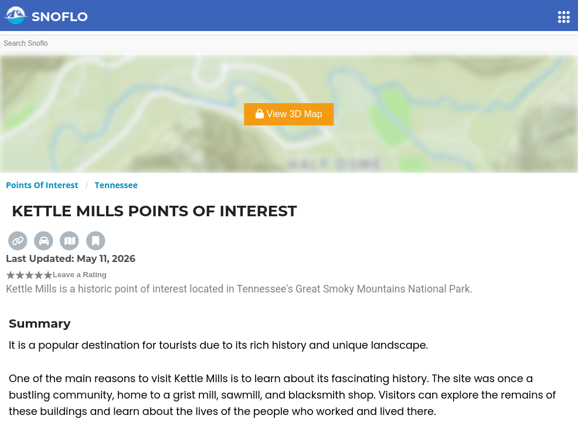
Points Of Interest (42, 184)
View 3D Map (289, 114)
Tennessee (116, 184)
